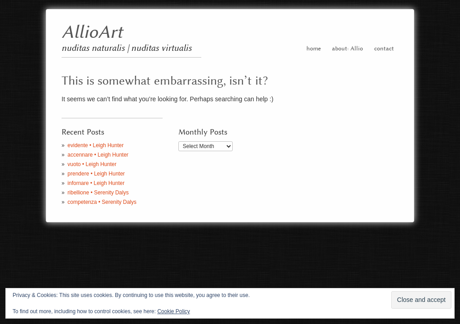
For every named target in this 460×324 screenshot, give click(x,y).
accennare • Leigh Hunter (97, 155)
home (313, 48)
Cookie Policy (173, 311)
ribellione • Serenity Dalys (97, 192)
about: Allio (347, 48)
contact (384, 48)
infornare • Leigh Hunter (95, 183)
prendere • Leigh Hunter (95, 174)
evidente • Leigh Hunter (95, 145)
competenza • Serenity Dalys (101, 202)
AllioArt (92, 32)
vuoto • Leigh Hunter (91, 164)
